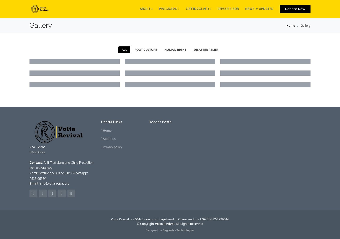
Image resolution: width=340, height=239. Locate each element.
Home (290, 25)
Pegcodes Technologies (179, 230)
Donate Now (295, 9)
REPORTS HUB (228, 9)
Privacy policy (112, 147)
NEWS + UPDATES (259, 9)
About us (109, 138)
